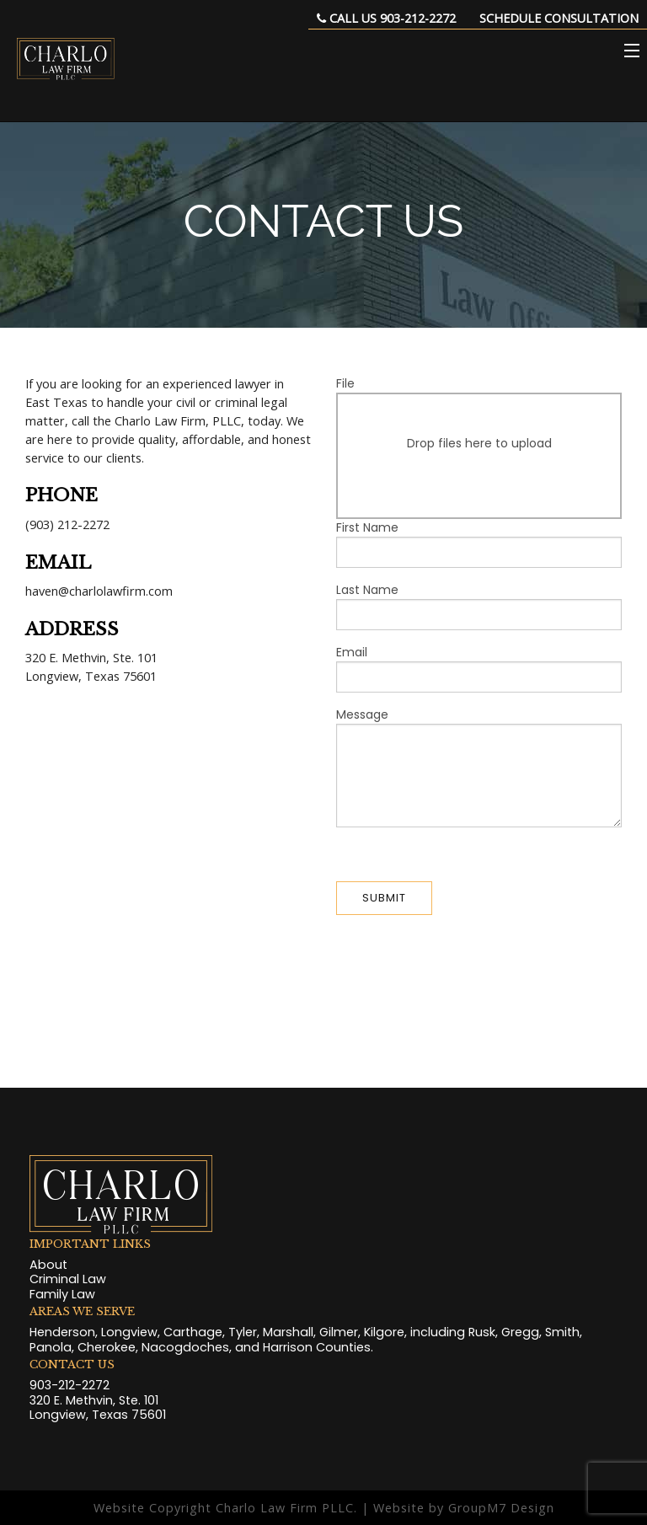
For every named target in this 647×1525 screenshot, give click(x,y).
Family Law (62, 1294)
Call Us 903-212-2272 (386, 18)
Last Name (479, 605)
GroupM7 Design (501, 1508)
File (479, 447)
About (48, 1264)
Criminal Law (67, 1279)
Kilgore (384, 1332)
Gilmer (338, 1332)
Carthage (192, 1332)
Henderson (62, 1332)
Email (479, 668)
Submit (384, 898)
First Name (479, 543)
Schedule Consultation (559, 18)
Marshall (288, 1332)
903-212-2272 (69, 1385)
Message (479, 766)
